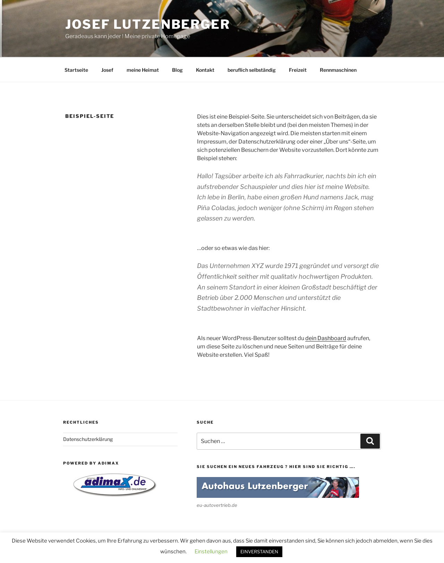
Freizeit (298, 70)
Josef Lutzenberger (147, 24)
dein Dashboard (325, 338)
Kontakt (205, 70)
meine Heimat (143, 70)
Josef (107, 70)
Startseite (76, 70)
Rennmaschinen (338, 70)
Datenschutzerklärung (88, 439)
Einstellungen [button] (211, 551)
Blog (177, 70)
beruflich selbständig (252, 70)
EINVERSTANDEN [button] (259, 551)
